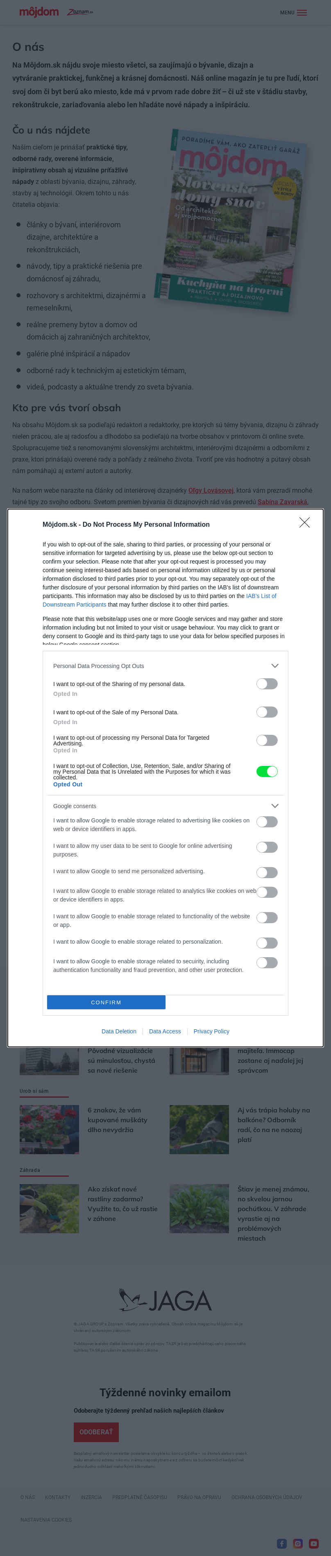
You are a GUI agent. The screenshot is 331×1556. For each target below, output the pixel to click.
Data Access (165, 1031)
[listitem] (165, 665)
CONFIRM (106, 1002)
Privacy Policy (211, 1031)
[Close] (307, 525)
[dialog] (165, 778)
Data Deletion (119, 1031)
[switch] (267, 683)
